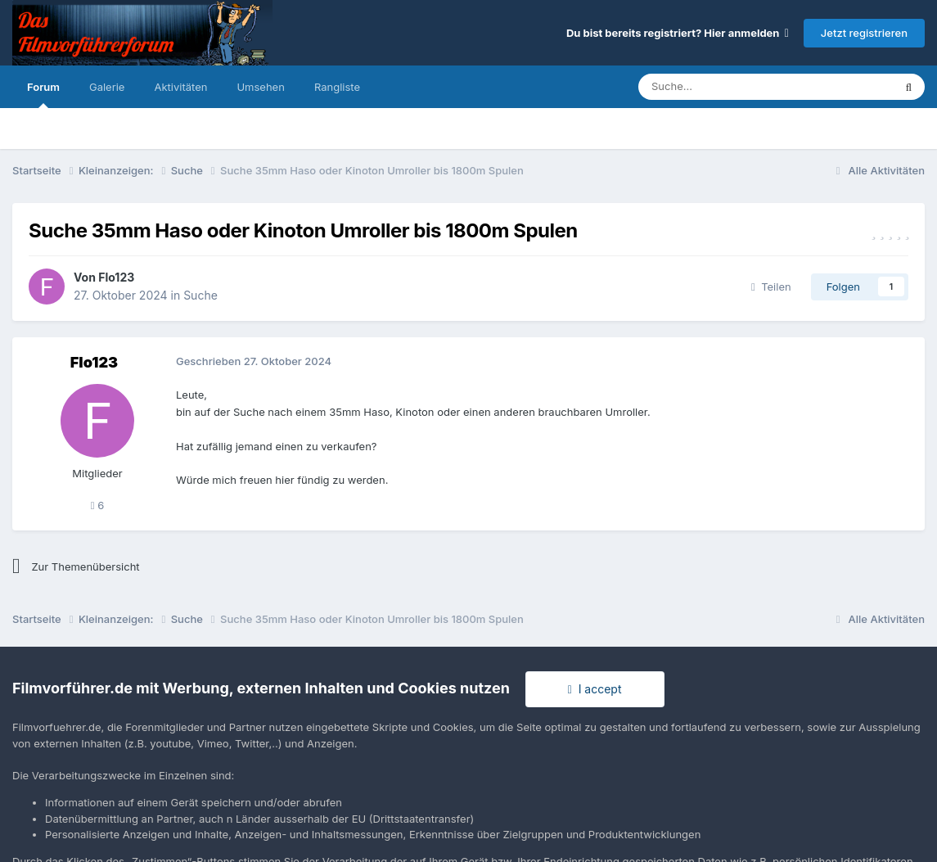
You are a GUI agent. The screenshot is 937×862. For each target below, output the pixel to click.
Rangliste (337, 86)
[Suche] (716, 87)
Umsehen (260, 86)
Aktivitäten (180, 86)
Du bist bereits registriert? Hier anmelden (677, 32)
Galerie (106, 86)
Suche (200, 295)
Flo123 (116, 277)
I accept (595, 689)
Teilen (771, 286)
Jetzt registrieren (864, 32)
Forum (43, 94)
